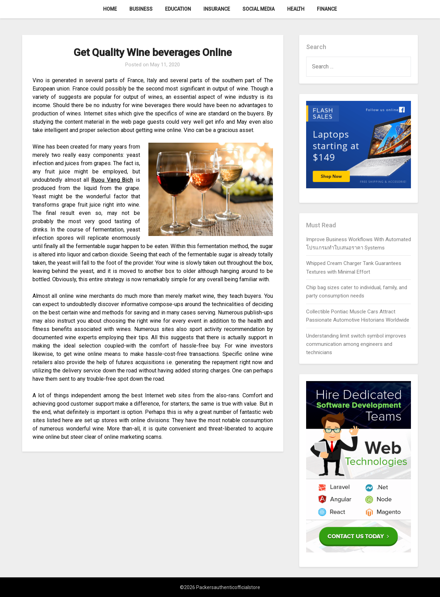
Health (295, 9)
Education (178, 9)
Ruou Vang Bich (112, 180)
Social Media (258, 9)
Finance (327, 9)
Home (110, 9)
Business (141, 9)
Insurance (216, 9)
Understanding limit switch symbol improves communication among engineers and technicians (356, 344)
